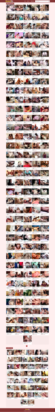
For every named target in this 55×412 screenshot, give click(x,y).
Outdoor (8, 86)
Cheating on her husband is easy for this (10, 241)
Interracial (27, 224)
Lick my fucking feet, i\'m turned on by (35, 287)
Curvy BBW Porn (23, 362)
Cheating (8, 233)
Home (25, 1)
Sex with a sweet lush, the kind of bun (44, 241)
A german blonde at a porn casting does (44, 158)
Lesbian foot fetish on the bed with (44, 149)
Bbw (7, 31)
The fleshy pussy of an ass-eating (44, 66)
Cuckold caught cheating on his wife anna (19, 259)
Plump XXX (22, 398)
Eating (33, 132)
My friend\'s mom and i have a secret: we (36, 66)
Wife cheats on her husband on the (18, 11)
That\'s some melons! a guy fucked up (27, 48)
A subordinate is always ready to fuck (35, 158)
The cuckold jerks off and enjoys (44, 296)
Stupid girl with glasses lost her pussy (35, 195)
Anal (9, 86)
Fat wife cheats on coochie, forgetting (18, 241)
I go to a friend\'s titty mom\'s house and (19, 57)
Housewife (26, 95)
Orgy (17, 31)
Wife (16, 31)
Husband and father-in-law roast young (10, 48)
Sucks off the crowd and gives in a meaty (10, 149)
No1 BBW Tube (15, 398)
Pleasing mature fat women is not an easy (44, 48)
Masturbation (11, 86)
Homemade (25, 31)
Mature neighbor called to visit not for (27, 342)
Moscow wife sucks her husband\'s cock (44, 259)
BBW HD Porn (36, 355)
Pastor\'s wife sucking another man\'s (35, 259)
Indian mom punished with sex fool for (10, 287)
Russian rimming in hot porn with (35, 48)
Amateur (11, 40)
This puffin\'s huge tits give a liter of (10, 94)
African (36, 132)
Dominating (28, 31)
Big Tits (10, 178)
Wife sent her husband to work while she (19, 140)
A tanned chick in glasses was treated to (10, 158)
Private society (42, 57)
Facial (24, 40)
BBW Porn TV (29, 355)
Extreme (36, 31)
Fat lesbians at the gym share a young (18, 287)
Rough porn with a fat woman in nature (18, 112)
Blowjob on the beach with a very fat (44, 94)
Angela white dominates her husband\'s (19, 66)
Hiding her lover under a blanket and (27, 287)
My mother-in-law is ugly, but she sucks (44, 333)
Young (34, 150)
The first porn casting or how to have (35, 305)
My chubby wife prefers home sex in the (36, 241)
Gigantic (43, 187)
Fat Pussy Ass (29, 362)
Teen (10, 49)
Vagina (18, 40)
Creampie (8, 40)
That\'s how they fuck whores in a (44, 195)
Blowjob (36, 95)
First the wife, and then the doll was (18, 333)
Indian (16, 40)
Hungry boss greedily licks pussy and (27, 140)
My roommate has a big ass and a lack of (10, 305)
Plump (41, 141)
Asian (8, 31)
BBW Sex (22, 405)
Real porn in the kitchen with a (43, 112)
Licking (10, 279)
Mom (34, 31)
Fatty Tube (43, 398)
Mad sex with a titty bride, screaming (18, 195)
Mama (33, 31)
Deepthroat (43, 325)
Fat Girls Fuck (22, 355)
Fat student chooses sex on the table (10, 57)
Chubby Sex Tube (44, 355)
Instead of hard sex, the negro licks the (36, 140)
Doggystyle (28, 334)
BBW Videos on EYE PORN (30, 405)
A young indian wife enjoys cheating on (10, 259)
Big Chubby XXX (16, 362)
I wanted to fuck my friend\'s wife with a (10, 11)
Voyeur (42, 95)
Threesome (12, 132)
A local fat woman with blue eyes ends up (36, 11)
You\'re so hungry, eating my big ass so (44, 204)
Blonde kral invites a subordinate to (10, 250)
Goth (17, 196)
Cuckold (16, 95)
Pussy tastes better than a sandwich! (35, 103)
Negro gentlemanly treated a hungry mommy (19, 305)
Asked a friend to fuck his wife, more (44, 140)
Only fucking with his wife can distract (35, 250)
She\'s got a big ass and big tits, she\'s (44, 287)
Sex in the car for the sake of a (9, 333)
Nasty (10, 334)
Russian (36, 49)
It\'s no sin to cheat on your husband (10, 103)
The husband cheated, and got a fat (18, 94)
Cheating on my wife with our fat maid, (27, 94)
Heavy (35, 86)
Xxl (26, 49)
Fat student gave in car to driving (10, 204)
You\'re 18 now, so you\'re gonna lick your (27, 112)
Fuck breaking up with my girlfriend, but (18, 149)
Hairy (44, 40)
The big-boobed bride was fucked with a (19, 158)
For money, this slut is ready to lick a (10, 66)
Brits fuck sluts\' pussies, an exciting (27, 149)
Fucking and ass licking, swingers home (27, 241)
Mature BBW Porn (16, 355)
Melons (27, 132)
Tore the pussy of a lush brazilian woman (27, 11)
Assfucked (11, 95)
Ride (33, 242)
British (24, 141)
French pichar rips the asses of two (44, 305)
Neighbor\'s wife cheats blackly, (35, 204)
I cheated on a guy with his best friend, (36, 333)
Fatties (28, 95)
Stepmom (19, 150)
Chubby (36, 141)
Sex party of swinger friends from (27, 57)
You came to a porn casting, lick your (27, 305)
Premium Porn (32, 1)
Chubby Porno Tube (44, 362)
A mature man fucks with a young (35, 112)
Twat (34, 132)
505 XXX (36, 362)
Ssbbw (27, 40)
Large (9, 31)
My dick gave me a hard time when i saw (36, 94)
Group (43, 40)
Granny (42, 31)
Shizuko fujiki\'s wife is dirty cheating (44, 11)
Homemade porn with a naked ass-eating (27, 195)
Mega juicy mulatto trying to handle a (44, 250)
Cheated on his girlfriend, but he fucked (36, 57)
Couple (29, 31)
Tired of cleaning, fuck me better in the (18, 204)
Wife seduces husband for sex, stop (27, 250)
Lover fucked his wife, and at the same (10, 195)
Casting (26, 40)
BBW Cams (28, 1)
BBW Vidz (8, 362)
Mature (27, 279)
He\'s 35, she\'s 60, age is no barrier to (36, 296)
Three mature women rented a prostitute (27, 204)
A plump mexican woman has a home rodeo (27, 333)
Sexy (35, 49)
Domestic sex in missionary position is (27, 259)
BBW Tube (29, 398)
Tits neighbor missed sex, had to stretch (27, 66)
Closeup (36, 178)
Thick (25, 49)
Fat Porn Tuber (9, 355)
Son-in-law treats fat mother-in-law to (10, 112)
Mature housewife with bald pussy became (19, 250)
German (16, 86)
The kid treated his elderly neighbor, (18, 296)
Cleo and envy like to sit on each (10, 140)
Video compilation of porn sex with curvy (36, 149)
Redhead (33, 49)
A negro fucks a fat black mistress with (44, 103)
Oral (24, 49)
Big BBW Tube (36, 398)
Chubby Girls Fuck (9, 398)
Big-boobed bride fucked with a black (27, 103)
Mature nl (16, 48)
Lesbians (19, 132)
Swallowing (37, 288)
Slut (25, 150)
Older (19, 242)
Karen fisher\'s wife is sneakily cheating (10, 296)
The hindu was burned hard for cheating (27, 296)
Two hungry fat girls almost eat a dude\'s (19, 103)
